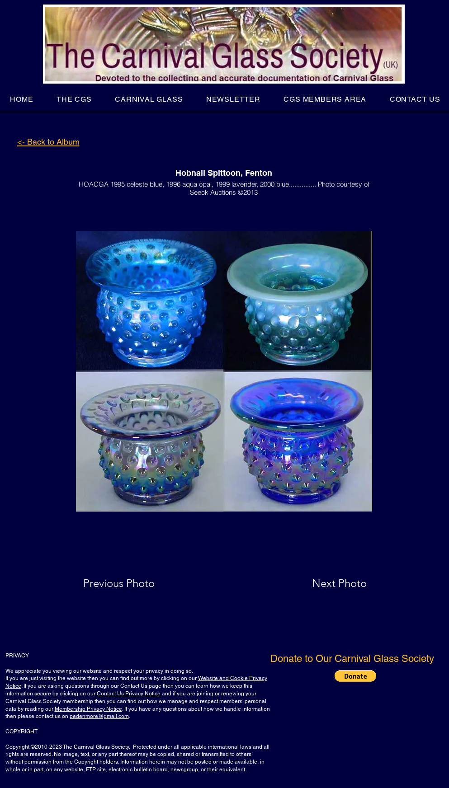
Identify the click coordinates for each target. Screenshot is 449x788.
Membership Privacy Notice (88, 709)
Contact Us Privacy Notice (129, 693)
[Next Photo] (321, 583)
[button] (74, 99)
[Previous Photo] (131, 583)
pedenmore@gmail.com (99, 716)
